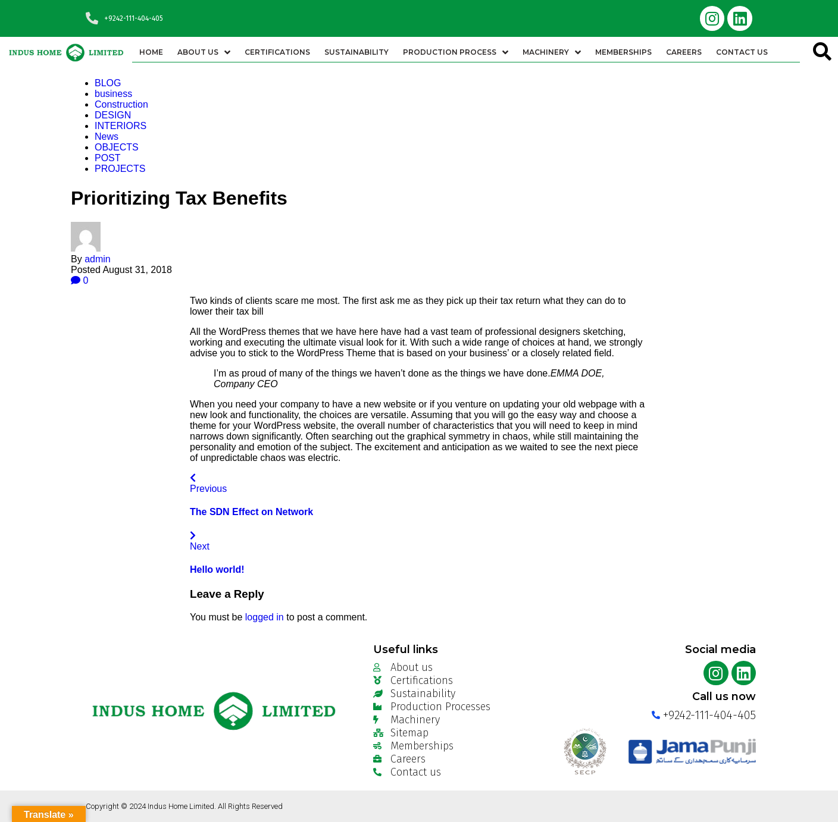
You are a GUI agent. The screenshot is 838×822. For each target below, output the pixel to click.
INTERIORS (120, 126)
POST (108, 158)
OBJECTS (117, 147)
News (106, 136)
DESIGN (113, 115)
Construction (121, 104)
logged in (264, 617)
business (113, 94)
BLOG (108, 83)
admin (98, 259)
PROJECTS (120, 169)
